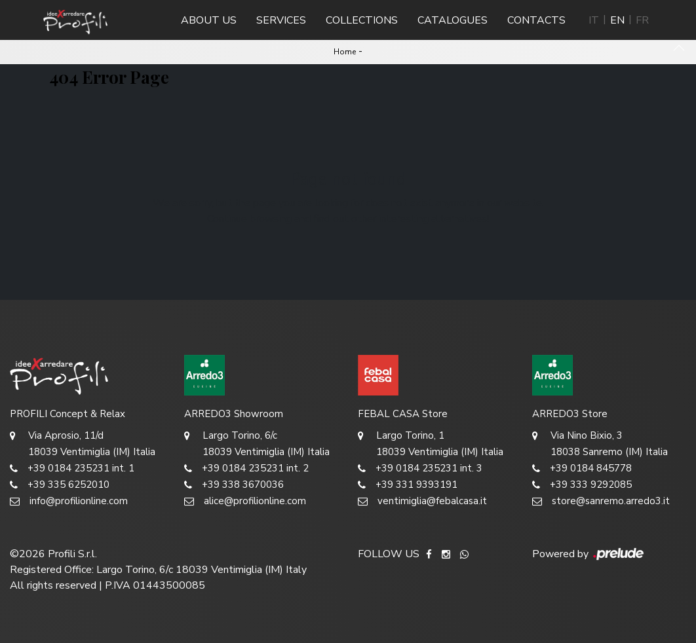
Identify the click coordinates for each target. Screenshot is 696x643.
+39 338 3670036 (234, 485)
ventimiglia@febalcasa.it (422, 501)
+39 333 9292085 (582, 485)
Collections (362, 20)
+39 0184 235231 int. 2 (246, 468)
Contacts (536, 20)
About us (209, 20)
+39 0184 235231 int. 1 (72, 468)
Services (281, 20)
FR (642, 20)
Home (345, 51)
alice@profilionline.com (245, 501)
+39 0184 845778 (582, 468)
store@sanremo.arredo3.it (601, 501)
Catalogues (452, 20)
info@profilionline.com (69, 501)
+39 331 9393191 (407, 485)
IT (594, 20)
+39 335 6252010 (59, 485)
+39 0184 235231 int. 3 (420, 468)
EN (617, 20)
